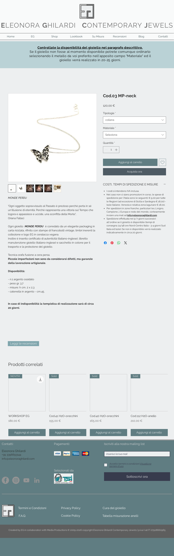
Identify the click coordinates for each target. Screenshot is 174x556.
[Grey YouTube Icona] (26, 480)
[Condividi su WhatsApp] (119, 243)
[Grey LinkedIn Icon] (36, 480)
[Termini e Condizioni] (32, 508)
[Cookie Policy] (70, 515)
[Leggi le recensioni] (23, 343)
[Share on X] (125, 243)
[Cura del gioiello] (114, 508)
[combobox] (134, 120)
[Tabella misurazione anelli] (120, 516)
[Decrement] (106, 149)
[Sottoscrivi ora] (137, 476)
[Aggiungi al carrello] (27, 432)
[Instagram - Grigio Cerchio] (16, 480)
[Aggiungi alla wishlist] (162, 162)
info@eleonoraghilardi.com (18, 458)
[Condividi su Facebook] (105, 243)
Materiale (109, 128)
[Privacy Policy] (70, 508)
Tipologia (109, 113)
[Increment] (116, 149)
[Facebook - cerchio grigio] (5, 480)
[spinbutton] (111, 149)
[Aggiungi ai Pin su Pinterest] (112, 243)
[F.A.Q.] (22, 516)
